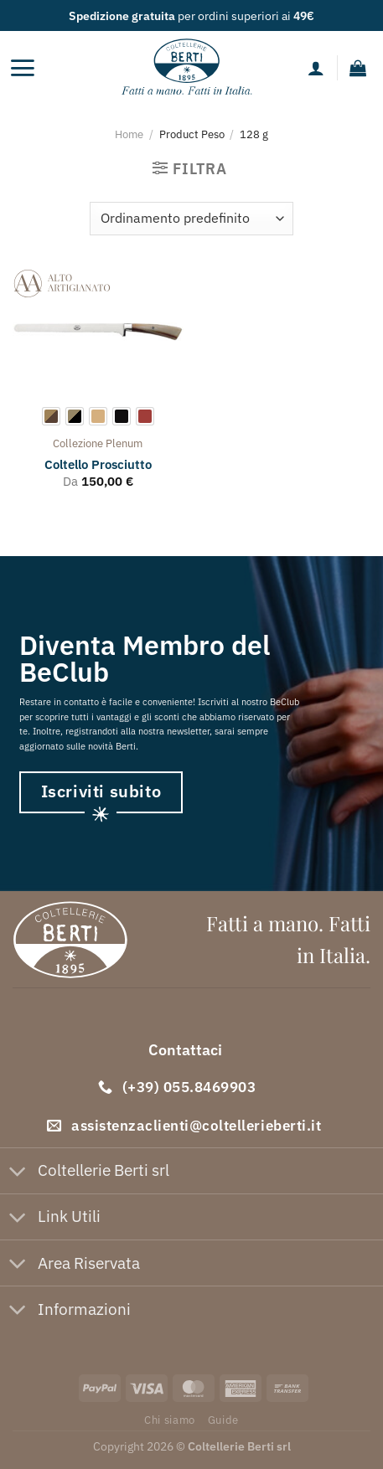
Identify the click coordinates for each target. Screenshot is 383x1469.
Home (129, 134)
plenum (124, 443)
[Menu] (22, 68)
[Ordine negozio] (191, 218)
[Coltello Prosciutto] (98, 331)
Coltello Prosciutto (98, 464)
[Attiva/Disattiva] (18, 1172)
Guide (223, 1419)
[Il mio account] (316, 67)
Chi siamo (169, 1419)
